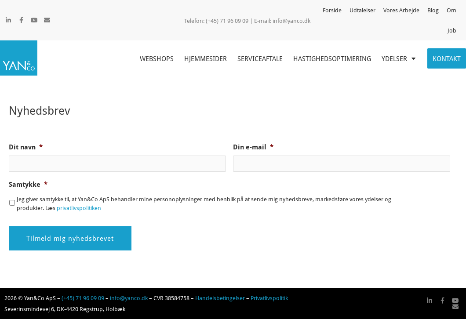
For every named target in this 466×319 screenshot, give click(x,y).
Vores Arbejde (401, 10)
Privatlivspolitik (269, 298)
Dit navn (26, 147)
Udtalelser (362, 10)
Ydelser (398, 58)
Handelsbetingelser (220, 298)
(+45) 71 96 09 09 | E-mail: (239, 21)
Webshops (157, 58)
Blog (433, 10)
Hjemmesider (205, 58)
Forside (332, 10)
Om (451, 10)
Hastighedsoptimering (332, 58)
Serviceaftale (260, 58)
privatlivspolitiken (79, 208)
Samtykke (28, 184)
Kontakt (447, 58)
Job (452, 30)
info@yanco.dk (291, 21)
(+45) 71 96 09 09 (83, 298)
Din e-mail (253, 147)
